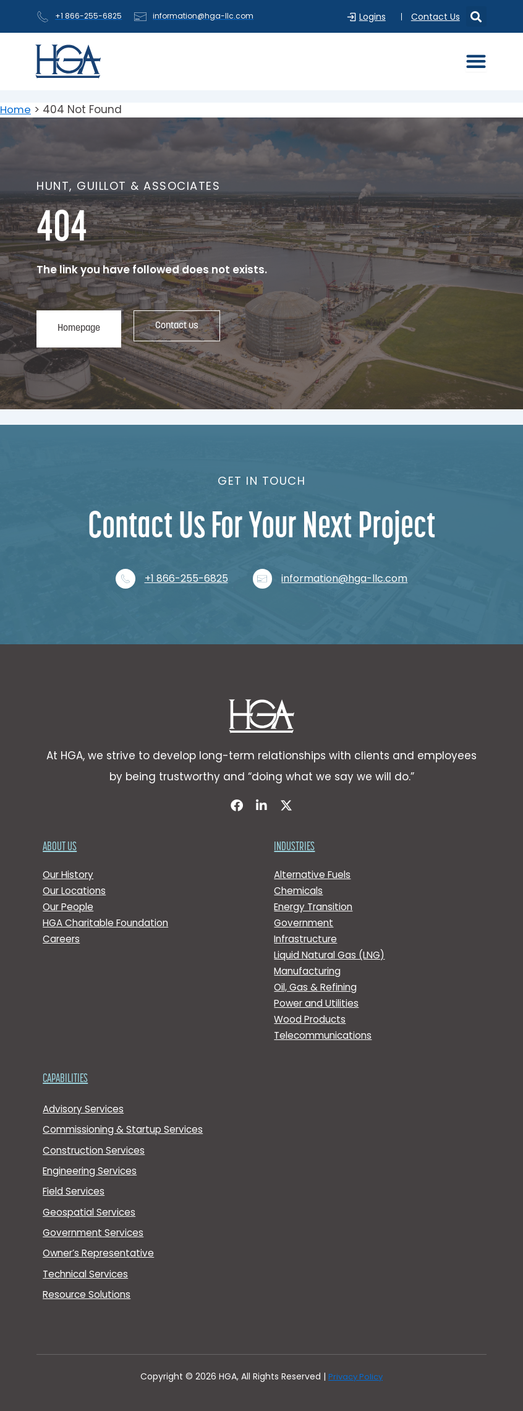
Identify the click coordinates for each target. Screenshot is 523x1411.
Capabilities (65, 1070)
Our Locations (76, 881)
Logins (375, 17)
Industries (294, 838)
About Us (60, 838)
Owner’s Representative (102, 1250)
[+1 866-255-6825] (123, 567)
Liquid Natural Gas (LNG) (332, 946)
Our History (70, 865)
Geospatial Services (91, 1207)
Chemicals (299, 881)
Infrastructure (308, 930)
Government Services (96, 1229)
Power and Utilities (318, 994)
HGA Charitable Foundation (109, 913)
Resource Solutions (88, 1294)
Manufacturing (309, 962)
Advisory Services (85, 1100)
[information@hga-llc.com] (265, 567)
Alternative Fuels (314, 865)
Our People (70, 897)
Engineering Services (93, 1164)
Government (305, 913)
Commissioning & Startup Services (126, 1121)
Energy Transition (316, 897)
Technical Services (88, 1272)
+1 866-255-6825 (186, 567)
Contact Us (435, 17)
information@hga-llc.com (350, 567)
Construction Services (96, 1143)
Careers (62, 930)
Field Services (75, 1186)
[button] (476, 16)
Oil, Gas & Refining (317, 978)
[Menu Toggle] (476, 61)
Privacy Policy (355, 1376)
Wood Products (311, 1010)
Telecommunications (325, 1026)
